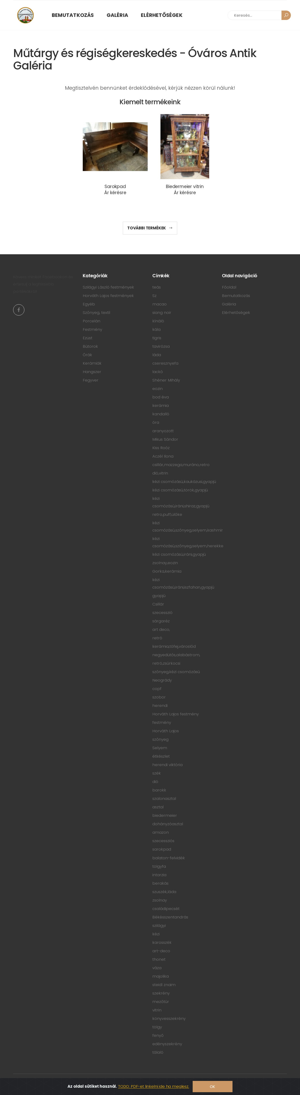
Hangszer (92, 371)
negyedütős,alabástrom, (176, 655)
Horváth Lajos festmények (108, 295)
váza (156, 968)
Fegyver (90, 380)
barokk (159, 790)
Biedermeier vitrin (185, 186)
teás (156, 287)
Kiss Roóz (161, 448)
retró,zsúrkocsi (166, 663)
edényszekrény (167, 1044)
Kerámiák (92, 363)
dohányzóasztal (167, 824)
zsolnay (159, 900)
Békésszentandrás (170, 917)
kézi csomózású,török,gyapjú (180, 490)
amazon (160, 832)
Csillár (158, 604)
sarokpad (161, 849)
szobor (159, 697)
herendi (160, 705)
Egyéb (89, 304)
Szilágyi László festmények (108, 287)
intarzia (159, 875)
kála (156, 329)
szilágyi (159, 925)
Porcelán (91, 321)
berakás (160, 883)
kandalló (160, 414)
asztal (158, 807)
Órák (87, 355)
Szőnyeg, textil (96, 312)
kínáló (158, 321)
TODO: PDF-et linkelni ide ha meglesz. (153, 1086)
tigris (156, 338)
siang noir (161, 312)
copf (156, 688)
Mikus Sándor (165, 439)
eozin (157, 388)
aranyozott (163, 431)
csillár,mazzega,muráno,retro (181, 464)
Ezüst (87, 338)
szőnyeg (160, 739)
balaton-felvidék (168, 858)
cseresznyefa (165, 363)
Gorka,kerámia (166, 571)
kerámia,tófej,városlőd (174, 646)
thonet (158, 959)
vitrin (156, 1010)
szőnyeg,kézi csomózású (176, 672)
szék (156, 773)
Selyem (159, 748)
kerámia (160, 405)
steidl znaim (164, 984)
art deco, (161, 629)
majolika (160, 976)
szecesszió (162, 612)
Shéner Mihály (166, 380)
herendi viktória (167, 764)
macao (159, 304)
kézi (156, 934)
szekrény (161, 993)
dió (155, 781)
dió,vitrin (160, 473)
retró (157, 638)
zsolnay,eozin (165, 563)
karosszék (162, 942)
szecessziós (163, 841)
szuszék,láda (164, 892)
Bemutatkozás (73, 15)
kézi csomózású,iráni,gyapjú (179, 554)
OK (212, 1086)
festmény (161, 722)
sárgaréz (161, 621)
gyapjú (158, 595)
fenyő (158, 1035)
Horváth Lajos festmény (175, 714)
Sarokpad (115, 186)
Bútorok (90, 346)
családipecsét (166, 908)
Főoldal (229, 287)
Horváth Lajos (165, 731)
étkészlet (161, 756)
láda (156, 355)
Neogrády (162, 680)
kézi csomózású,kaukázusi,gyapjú (184, 481)
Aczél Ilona (162, 456)
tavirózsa (161, 346)
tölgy (157, 1027)
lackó (157, 371)
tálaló (157, 1052)
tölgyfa (159, 866)
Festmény (92, 329)
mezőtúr (160, 1001)
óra (155, 422)
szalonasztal (164, 798)
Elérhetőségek (162, 15)
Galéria (117, 15)
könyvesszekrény (169, 1018)
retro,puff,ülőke (167, 514)
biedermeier (164, 815)
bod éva (160, 397)
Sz (154, 295)
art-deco (161, 951)
